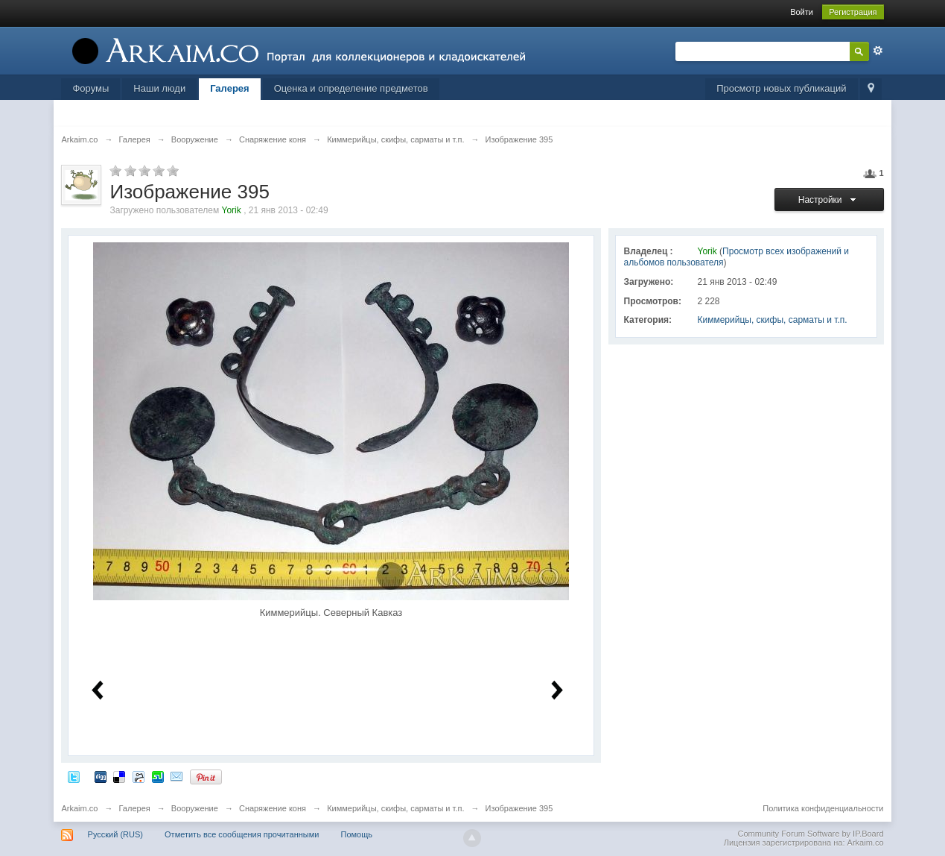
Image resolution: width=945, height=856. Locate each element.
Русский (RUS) (115, 834)
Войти (801, 11)
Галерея (229, 88)
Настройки (829, 200)
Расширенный (878, 51)
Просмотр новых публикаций (781, 88)
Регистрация (852, 11)
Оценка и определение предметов (351, 88)
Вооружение (194, 808)
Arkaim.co (79, 808)
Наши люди (159, 88)
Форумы (90, 88)
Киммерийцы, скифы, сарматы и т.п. (772, 320)
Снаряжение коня (272, 808)
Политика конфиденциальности (823, 808)
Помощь (356, 834)
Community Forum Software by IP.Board (810, 833)
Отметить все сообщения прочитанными (242, 834)
